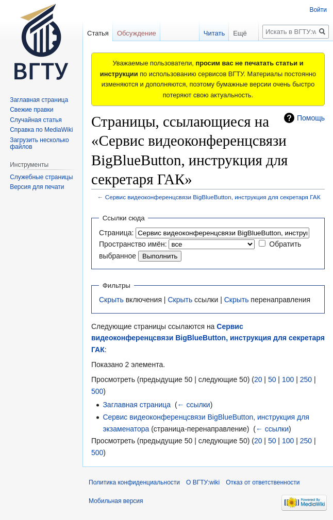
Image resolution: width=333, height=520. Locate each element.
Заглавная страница (137, 405)
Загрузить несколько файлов (39, 143)
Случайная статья (35, 120)
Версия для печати (37, 186)
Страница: (116, 233)
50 (272, 379)
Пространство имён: (133, 244)
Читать (204, 33)
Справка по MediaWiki (41, 129)
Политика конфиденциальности (134, 482)
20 (258, 379)
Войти (318, 9)
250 (306, 379)
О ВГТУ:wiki (203, 482)
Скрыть (111, 300)
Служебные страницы (41, 177)
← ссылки (193, 405)
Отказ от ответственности (262, 482)
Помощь (311, 118)
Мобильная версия (116, 501)
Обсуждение (136, 33)
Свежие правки (31, 109)
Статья (98, 33)
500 (97, 391)
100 (288, 379)
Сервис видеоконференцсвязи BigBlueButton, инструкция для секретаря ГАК (213, 197)
